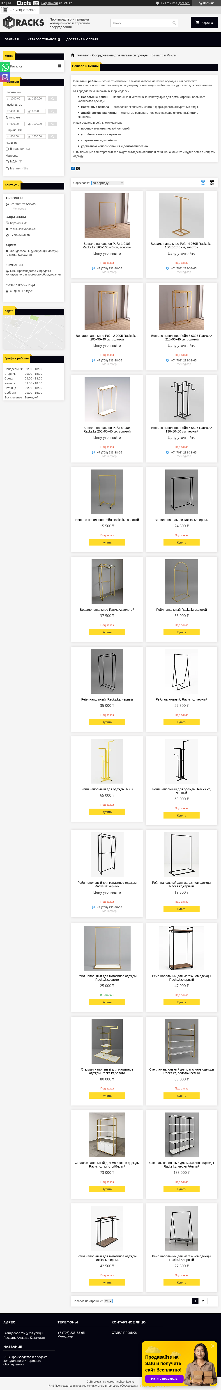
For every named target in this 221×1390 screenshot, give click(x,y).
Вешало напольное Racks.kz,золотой (107, 609)
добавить (184, 3)
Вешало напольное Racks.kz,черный (182, 520)
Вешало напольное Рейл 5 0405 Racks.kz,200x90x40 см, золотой (107, 429)
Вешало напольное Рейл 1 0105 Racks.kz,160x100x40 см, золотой (107, 245)
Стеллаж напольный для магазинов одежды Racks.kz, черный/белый (181, 1164)
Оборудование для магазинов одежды (120, 55)
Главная (12, 39)
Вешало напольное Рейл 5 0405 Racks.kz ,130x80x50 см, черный (181, 429)
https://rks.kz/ (19, 223)
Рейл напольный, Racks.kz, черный (107, 699)
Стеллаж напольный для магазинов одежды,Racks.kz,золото (107, 1071)
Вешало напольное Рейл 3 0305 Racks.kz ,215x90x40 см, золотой (181, 337)
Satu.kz (129, 1381)
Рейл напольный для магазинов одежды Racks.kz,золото (107, 977)
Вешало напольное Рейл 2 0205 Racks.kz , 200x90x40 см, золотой (107, 337)
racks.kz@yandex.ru (23, 229)
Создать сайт (49, 3)
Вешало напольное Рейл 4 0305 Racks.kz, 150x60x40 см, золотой (181, 245)
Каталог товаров (42, 39)
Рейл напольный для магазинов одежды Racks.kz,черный (107, 884)
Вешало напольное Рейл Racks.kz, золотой (107, 520)
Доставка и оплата (82, 39)
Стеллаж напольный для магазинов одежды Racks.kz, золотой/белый (181, 1071)
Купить (107, 542)
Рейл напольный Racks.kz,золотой (181, 609)
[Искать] (174, 23)
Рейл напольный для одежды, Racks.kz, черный (181, 791)
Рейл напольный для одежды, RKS (107, 789)
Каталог (83, 55)
